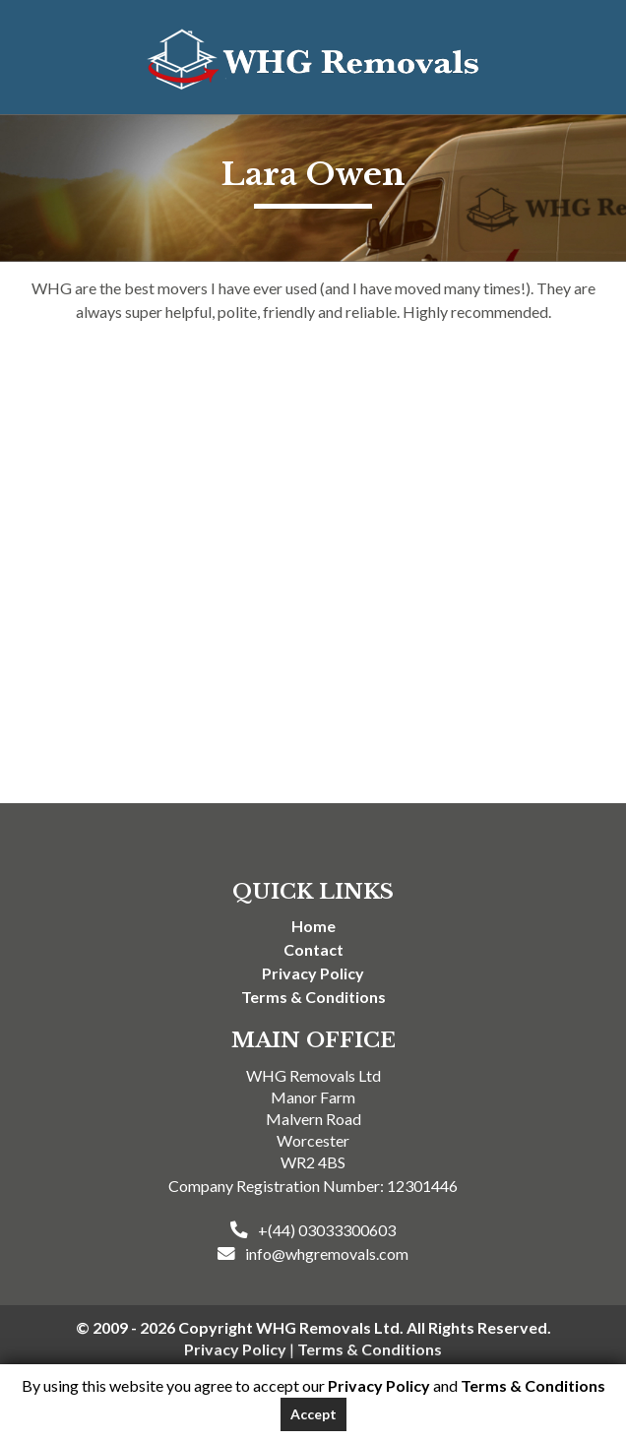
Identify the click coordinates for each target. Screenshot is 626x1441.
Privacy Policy (313, 973)
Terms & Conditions (313, 996)
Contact (313, 949)
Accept (313, 1414)
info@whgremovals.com (326, 1253)
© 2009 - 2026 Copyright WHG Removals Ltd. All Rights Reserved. (313, 1327)
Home (313, 925)
